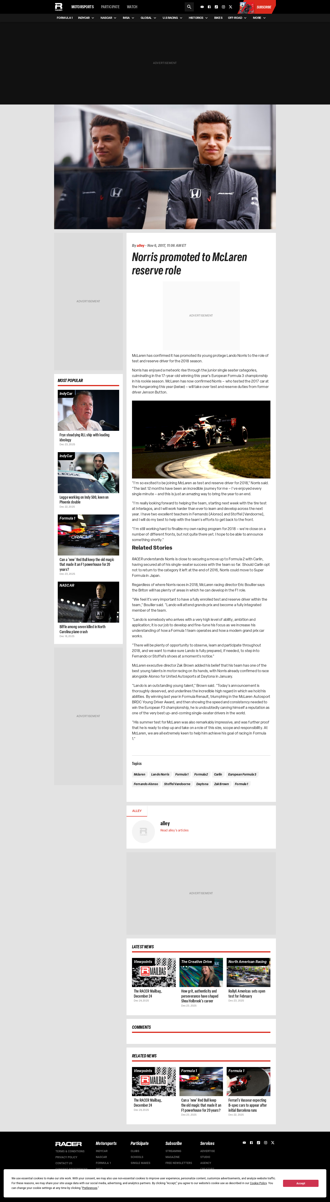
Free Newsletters (178, 1163)
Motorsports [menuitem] (82, 7)
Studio (205, 1157)
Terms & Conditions (70, 1151)
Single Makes (140, 1163)
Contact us (63, 1163)
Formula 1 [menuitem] (64, 18)
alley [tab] (136, 811)
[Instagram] (223, 7)
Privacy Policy (66, 1157)
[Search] (189, 6)
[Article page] (88, 410)
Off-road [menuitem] (237, 18)
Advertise (207, 1151)
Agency (205, 1163)
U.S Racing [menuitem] (173, 18)
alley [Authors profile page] (140, 245)
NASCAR (101, 1157)
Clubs (135, 1151)
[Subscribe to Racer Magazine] (256, 7)
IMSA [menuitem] (129, 18)
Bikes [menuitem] (218, 18)
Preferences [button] (89, 1188)
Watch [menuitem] (132, 7)
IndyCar (101, 1151)
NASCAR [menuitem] (109, 18)
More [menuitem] (260, 18)
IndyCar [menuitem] (86, 18)
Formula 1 (103, 1163)
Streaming (173, 1151)
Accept (301, 1183)
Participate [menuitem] (110, 7)
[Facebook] (209, 7)
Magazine (172, 1157)
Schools (137, 1157)
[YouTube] (202, 7)
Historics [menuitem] (199, 18)
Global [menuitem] (149, 18)
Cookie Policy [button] (258, 1183)
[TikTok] (216, 7)
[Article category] (66, 394)
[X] (230, 7)
